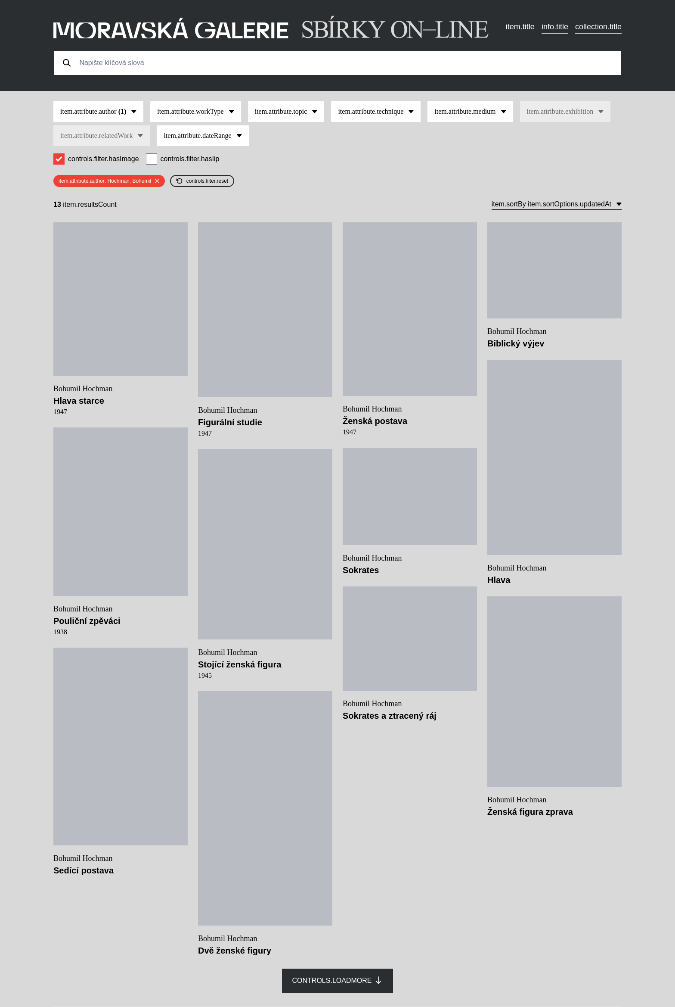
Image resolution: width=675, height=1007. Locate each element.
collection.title (598, 26)
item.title (520, 26)
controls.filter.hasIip (190, 158)
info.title (555, 26)
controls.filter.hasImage (103, 158)
